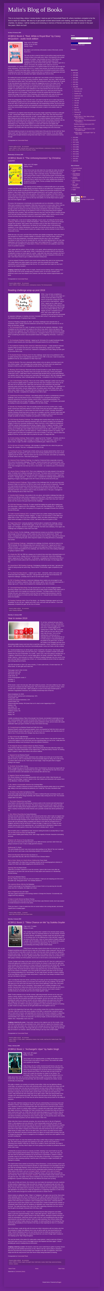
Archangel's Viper (30, 1262)
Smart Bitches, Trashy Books (76, 174)
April (75, 107)
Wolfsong (11, 847)
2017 (74, 142)
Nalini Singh (48, 1262)
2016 (74, 144)
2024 (74, 77)
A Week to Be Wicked (41, 244)
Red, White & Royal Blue (17, 814)
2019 (74, 137)
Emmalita (11, 1011)
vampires (16, 1263)
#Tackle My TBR (15, 554)
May (75, 105)
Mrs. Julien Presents (75, 184)
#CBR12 (15, 148)
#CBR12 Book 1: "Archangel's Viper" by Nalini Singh (33, 1049)
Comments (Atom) (20, 1271)
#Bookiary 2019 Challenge (17, 369)
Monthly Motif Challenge (17, 495)
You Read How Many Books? (18, 573)
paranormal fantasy (56, 1262)
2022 (74, 82)
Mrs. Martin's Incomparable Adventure (21, 784)
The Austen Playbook (16, 801)
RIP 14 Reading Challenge (18, 580)
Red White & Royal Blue (25, 150)
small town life (47, 1039)
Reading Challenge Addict (17, 600)
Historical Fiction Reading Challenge (21, 460)
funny (57, 148)
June (75, 103)
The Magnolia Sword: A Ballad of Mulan (21, 746)
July (75, 100)
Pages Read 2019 (15, 523)
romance (11, 1263)
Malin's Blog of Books (35, 9)
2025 (74, 75)
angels (23, 1262)
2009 (74, 161)
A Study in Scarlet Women (15, 899)
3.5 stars (19, 1262)
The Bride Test (14, 766)
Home (36, 1268)
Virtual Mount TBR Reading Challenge (21, 565)
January (76, 114)
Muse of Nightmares (14, 891)
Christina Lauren (25, 285)
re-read (17, 150)
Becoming (11, 877)
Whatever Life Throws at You (16, 840)
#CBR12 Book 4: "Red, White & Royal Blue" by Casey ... (84, 117)
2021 (74, 84)
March (76, 110)
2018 (74, 140)
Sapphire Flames (15, 775)
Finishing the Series (16, 451)
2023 (74, 80)
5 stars (18, 148)
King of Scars (13, 736)
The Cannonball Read (15, 327)
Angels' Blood (45, 1060)
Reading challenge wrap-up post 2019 (26, 290)
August (76, 98)
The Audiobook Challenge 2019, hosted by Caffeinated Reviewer (28, 345)
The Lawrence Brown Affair (16, 884)
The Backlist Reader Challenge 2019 (20, 355)
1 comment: (25, 912)
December (77, 89)
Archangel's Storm (45, 1171)
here (29, 52)
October (76, 93)
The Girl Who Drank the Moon (17, 832)
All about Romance (75, 178)
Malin (84, 197)
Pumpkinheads (14, 727)
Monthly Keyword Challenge (18, 482)
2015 (74, 147)
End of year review (27, 914)
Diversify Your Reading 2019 (18, 406)
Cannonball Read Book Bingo (19, 587)
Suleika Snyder (54, 1039)
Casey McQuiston (39, 148)
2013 (74, 151)
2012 (74, 154)
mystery (43, 1262)
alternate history (25, 148)
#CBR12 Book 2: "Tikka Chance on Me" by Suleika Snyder (36, 922)
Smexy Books (76, 187)
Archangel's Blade (33, 1171)
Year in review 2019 (17, 618)
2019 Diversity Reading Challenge (20, 419)
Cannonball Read (23, 140)
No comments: (25, 146)
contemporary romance (49, 148)
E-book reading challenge (17, 438)
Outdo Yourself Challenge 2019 (19, 513)
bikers (23, 1039)
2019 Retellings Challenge (18, 543)
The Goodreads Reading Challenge (19, 340)
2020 (74, 86)
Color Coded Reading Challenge (19, 381)
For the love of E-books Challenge (20, 445)
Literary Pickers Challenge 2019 (19, 471)
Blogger (59, 1282)
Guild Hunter (38, 1262)
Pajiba (74, 189)
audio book (32, 148)
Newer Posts (11, 1268)
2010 (74, 158)
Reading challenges (17, 610)
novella (41, 1039)
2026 (74, 73)
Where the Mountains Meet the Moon (19, 855)
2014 (74, 149)
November (77, 91)
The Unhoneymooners (46, 285)
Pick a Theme (14, 532)
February (76, 112)
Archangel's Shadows (32, 1175)
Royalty (34, 150)
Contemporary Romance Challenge (20, 395)
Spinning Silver (12, 867)
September (77, 96)
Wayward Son (14, 755)
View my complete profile (87, 199)
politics (13, 150)
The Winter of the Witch (16, 792)
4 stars (18, 285)
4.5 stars (19, 1039)
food (38, 1039)
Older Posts (61, 1268)
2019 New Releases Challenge (19, 504)
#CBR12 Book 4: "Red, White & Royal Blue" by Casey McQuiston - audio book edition (34, 37)
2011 (74, 156)
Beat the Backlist (14, 362)
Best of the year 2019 (18, 914)
